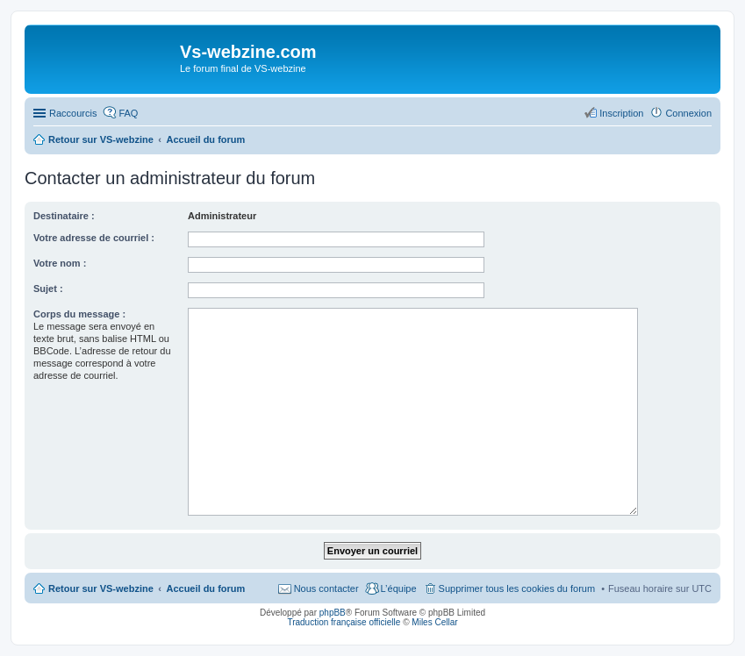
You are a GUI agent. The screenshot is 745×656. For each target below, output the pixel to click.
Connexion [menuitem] (688, 113)
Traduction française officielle (343, 622)
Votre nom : (59, 263)
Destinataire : (64, 215)
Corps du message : (79, 314)
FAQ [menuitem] (128, 113)
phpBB (332, 612)
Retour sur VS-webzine (101, 588)
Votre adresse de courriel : (93, 237)
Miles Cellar (434, 622)
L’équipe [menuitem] (399, 588)
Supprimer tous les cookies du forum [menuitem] (517, 588)
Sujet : (48, 288)
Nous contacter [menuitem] (326, 588)
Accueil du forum (205, 588)
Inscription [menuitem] (621, 113)
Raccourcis (73, 113)
